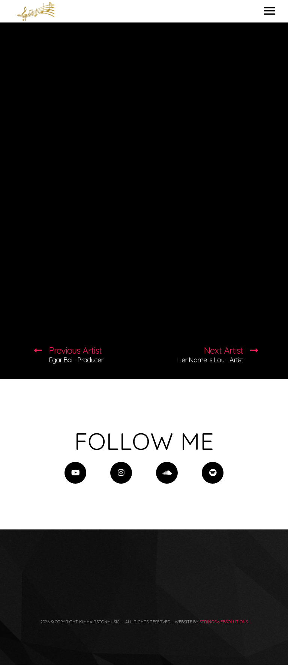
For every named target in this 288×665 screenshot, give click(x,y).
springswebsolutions (224, 621)
